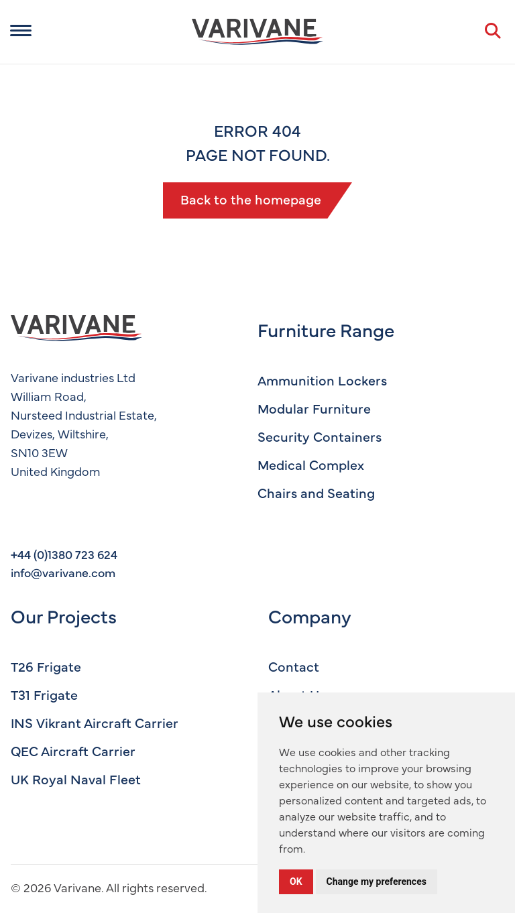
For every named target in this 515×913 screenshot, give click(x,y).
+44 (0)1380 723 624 (64, 554)
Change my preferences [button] (376, 881)
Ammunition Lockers (322, 380)
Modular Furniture (314, 408)
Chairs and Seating (316, 492)
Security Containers (320, 436)
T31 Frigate (44, 694)
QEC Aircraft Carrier (73, 750)
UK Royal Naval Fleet (76, 779)
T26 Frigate (46, 666)
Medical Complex (311, 464)
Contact (293, 666)
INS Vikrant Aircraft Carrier (94, 722)
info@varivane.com (63, 572)
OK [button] (296, 881)
